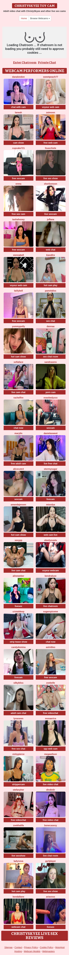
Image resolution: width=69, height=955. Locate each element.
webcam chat (18, 927)
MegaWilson (50, 754)
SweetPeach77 (50, 77)
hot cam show (18, 356)
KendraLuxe (50, 576)
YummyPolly (18, 326)
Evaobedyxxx (51, 397)
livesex (18, 606)
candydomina (18, 647)
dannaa (50, 326)
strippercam (18, 784)
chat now (18, 428)
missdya (50, 504)
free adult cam (18, 463)
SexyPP (18, 540)
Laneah (18, 112)
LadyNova (18, 861)
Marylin (18, 433)
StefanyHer (18, 789)
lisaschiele (50, 148)
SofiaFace (18, 362)
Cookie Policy (46, 947)
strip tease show (18, 642)
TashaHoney (18, 219)
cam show (18, 142)
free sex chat (18, 748)
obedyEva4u (50, 540)
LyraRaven (18, 718)
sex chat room (50, 356)
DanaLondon (18, 77)
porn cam (51, 392)
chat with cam (18, 107)
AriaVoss (50, 896)
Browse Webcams (40, 18)
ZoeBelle (50, 683)
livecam (51, 499)
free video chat (50, 820)
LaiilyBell (18, 290)
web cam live (50, 535)
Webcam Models (32, 951)
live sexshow (18, 855)
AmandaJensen (18, 504)
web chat (50, 249)
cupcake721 (18, 148)
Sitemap (8, 947)
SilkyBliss (18, 683)
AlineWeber (18, 576)
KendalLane (18, 896)
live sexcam (50, 214)
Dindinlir (50, 789)
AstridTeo (50, 647)
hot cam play (50, 285)
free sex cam (18, 214)
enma (18, 184)
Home (24, 18)
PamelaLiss (50, 290)
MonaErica (50, 718)
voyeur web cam (50, 107)
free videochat (50, 713)
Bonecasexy (50, 825)
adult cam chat (18, 713)
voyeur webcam (50, 570)
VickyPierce (18, 754)
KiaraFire (50, 255)
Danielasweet (50, 433)
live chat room (50, 855)
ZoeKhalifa (18, 825)
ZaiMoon (50, 112)
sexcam (51, 428)
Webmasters (48, 951)
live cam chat (18, 392)
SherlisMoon (50, 184)
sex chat (50, 321)
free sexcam (18, 178)
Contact (18, 947)
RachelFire (18, 397)
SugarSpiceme (50, 611)
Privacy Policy (31, 947)
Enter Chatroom (25, 62)
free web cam (51, 142)
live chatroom (50, 606)
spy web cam (50, 748)
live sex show (50, 178)
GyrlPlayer (50, 861)
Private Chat (47, 62)
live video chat (50, 784)
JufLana (50, 219)
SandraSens (50, 362)
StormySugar (50, 469)
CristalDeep (18, 611)
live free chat (50, 463)
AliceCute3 (18, 469)
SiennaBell (18, 255)
